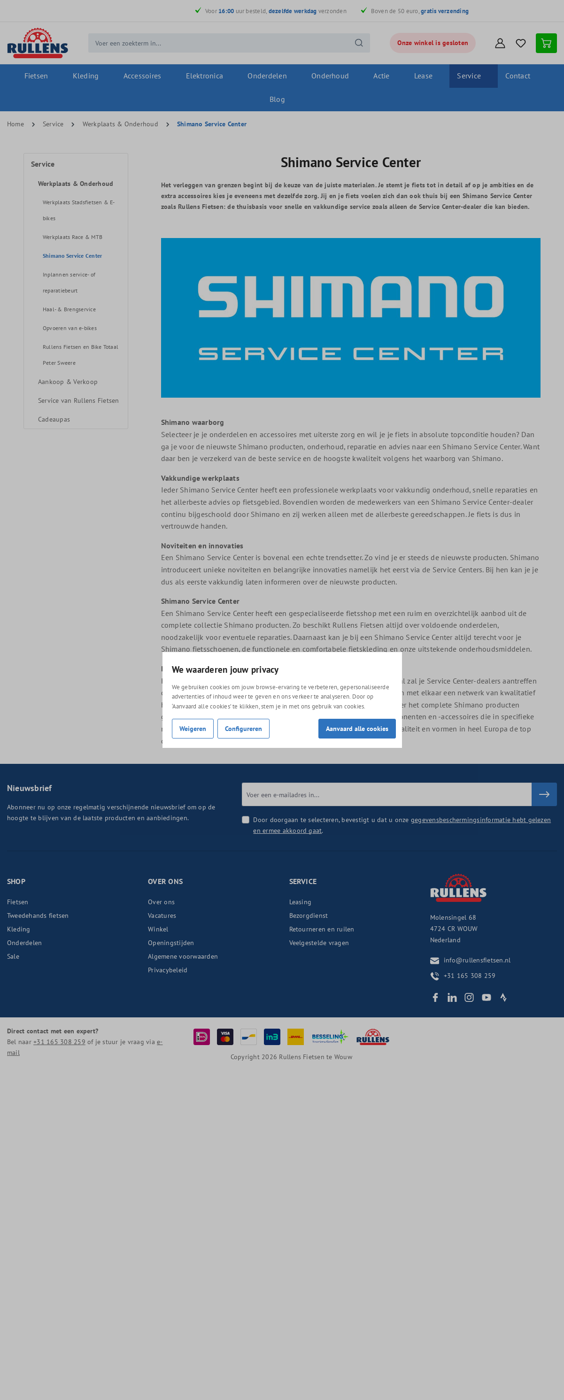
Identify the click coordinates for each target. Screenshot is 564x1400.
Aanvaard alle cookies (357, 728)
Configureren (243, 728)
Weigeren (192, 728)
